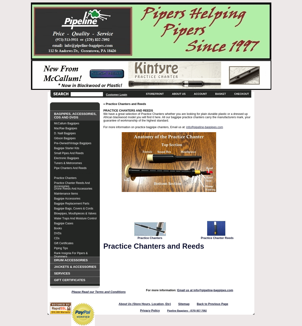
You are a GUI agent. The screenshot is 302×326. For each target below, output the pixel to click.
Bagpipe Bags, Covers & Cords (73, 208)
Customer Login (116, 94)
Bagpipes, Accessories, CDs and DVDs (75, 115)
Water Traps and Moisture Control (75, 218)
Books (58, 228)
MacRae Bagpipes (65, 128)
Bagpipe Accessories (67, 198)
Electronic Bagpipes (66, 158)
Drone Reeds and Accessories (73, 188)
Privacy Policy (150, 310)
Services (62, 273)
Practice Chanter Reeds (217, 238)
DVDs (57, 233)
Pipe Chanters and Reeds (70, 168)
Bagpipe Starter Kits (66, 148)
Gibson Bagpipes (65, 138)
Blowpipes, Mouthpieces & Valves (75, 213)
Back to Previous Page (212, 304)
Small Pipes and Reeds (69, 153)
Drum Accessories (71, 260)
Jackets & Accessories (75, 267)
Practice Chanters (65, 178)
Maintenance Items (66, 193)
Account (200, 93)
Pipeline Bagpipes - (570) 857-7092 (187, 310)
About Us (179, 93)
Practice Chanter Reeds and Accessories (72, 183)
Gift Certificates (63, 243)
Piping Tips (61, 248)
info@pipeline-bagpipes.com (204, 127)
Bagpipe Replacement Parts (71, 203)
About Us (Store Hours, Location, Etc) (145, 304)
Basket (220, 93)
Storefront (155, 93)
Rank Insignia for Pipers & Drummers (71, 254)
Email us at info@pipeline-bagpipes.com (205, 290)
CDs (56, 238)
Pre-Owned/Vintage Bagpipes (72, 143)
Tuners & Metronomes (68, 163)
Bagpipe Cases (63, 223)
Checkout (241, 93)
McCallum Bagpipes (66, 123)
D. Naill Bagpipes (65, 133)
